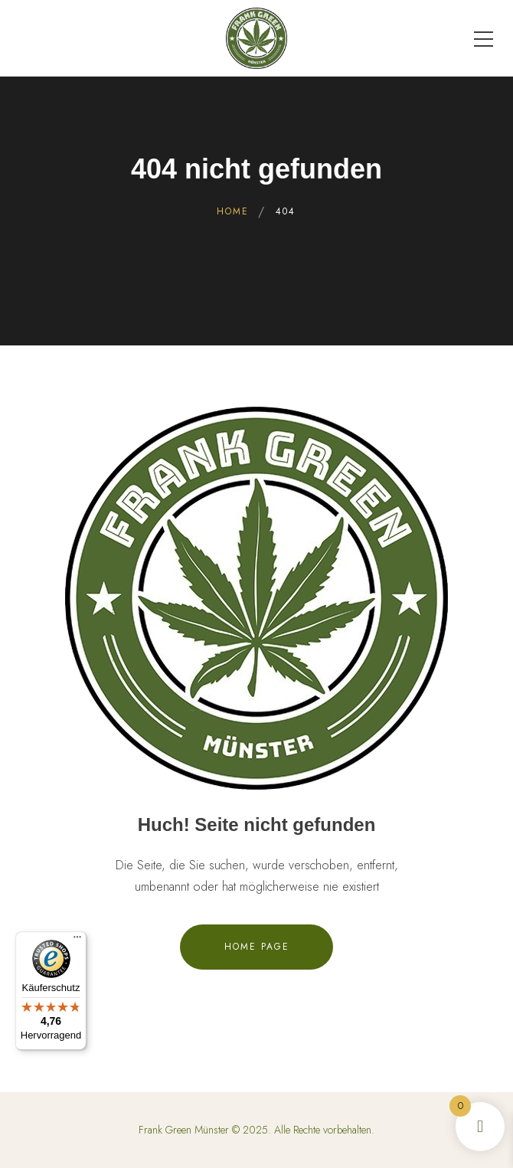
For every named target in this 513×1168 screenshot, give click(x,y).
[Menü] (77, 940)
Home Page (256, 947)
